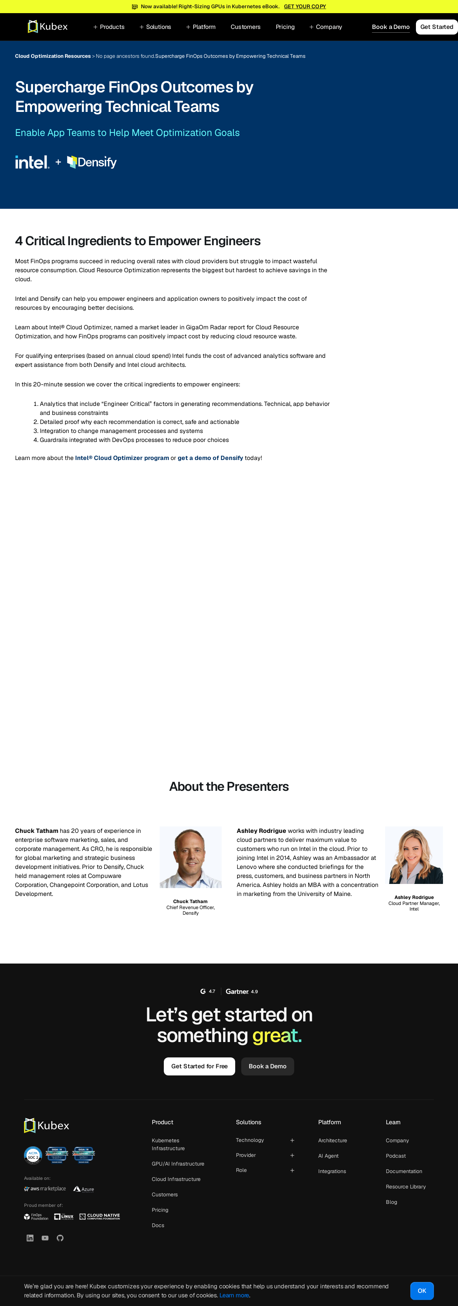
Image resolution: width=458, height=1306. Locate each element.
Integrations (332, 1171)
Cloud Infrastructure (176, 1179)
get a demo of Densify (210, 458)
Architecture (332, 1140)
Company (397, 1140)
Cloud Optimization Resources (53, 56)
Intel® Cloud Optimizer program (122, 458)
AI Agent (328, 1155)
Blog (391, 1202)
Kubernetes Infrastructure (168, 1144)
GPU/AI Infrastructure (178, 1163)
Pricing (285, 27)
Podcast (396, 1155)
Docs (158, 1225)
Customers (246, 27)
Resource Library (406, 1186)
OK (422, 1291)
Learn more (234, 1295)
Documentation (404, 1171)
